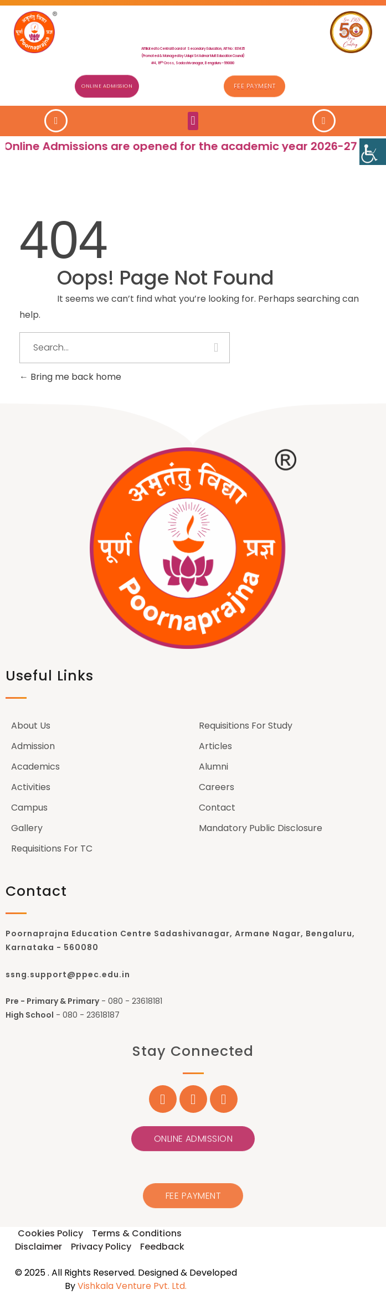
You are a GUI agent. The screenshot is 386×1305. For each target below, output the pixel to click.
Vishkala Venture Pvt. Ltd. (132, 1286)
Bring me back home (70, 376)
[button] (193, 120)
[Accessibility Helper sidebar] (372, 151)
